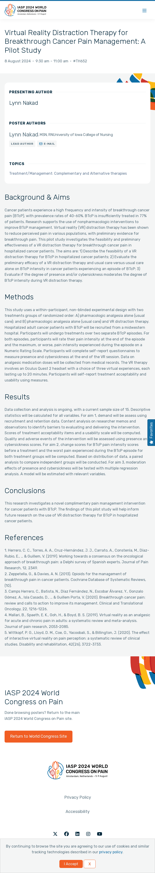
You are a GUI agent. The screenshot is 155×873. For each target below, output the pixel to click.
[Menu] (144, 10)
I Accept (71, 864)
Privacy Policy (77, 797)
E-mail (49, 143)
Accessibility (78, 811)
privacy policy (110, 852)
